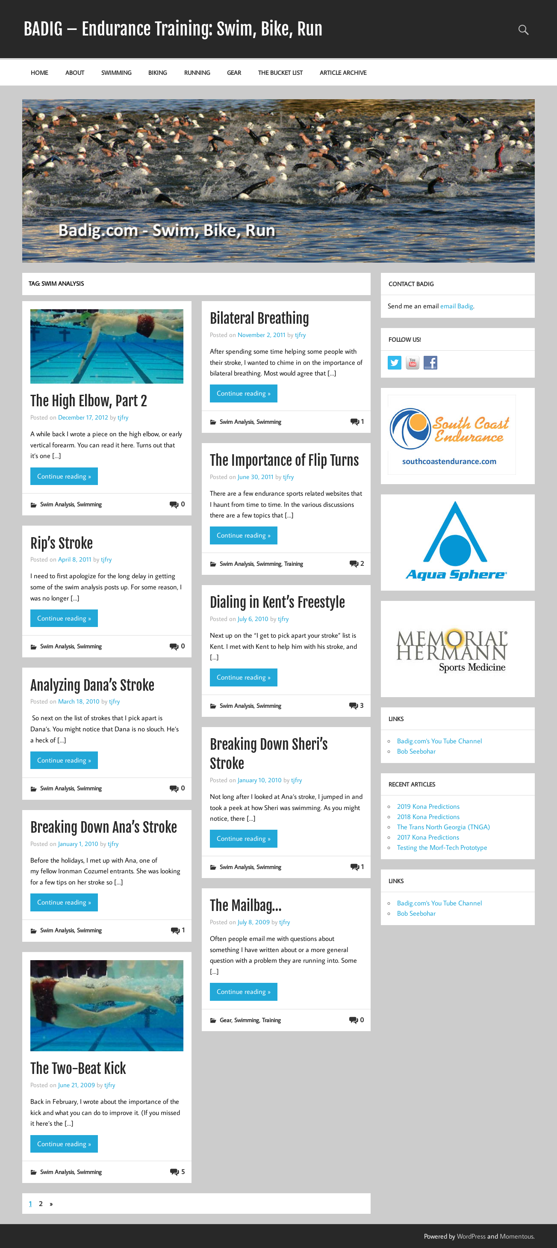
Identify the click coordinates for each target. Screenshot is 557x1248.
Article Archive (343, 72)
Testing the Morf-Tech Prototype (442, 847)
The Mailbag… (246, 905)
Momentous (516, 1236)
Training (293, 563)
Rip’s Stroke (61, 543)
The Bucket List (280, 72)
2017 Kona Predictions (428, 837)
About (74, 72)
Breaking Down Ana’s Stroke (103, 827)
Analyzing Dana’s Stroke (92, 685)
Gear (234, 72)
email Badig (456, 306)
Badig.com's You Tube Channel (439, 740)
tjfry (123, 417)
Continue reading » (64, 476)
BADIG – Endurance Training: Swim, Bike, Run (173, 29)
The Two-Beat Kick (78, 1068)
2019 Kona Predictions (428, 806)
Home (39, 72)
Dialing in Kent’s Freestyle (277, 602)
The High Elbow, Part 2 (88, 401)
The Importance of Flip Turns (284, 460)
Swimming (116, 72)
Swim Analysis (57, 504)
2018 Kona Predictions (428, 816)
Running (197, 72)
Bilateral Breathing (259, 318)
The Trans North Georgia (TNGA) (443, 826)
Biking (157, 72)
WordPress (471, 1236)
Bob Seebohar (416, 751)
